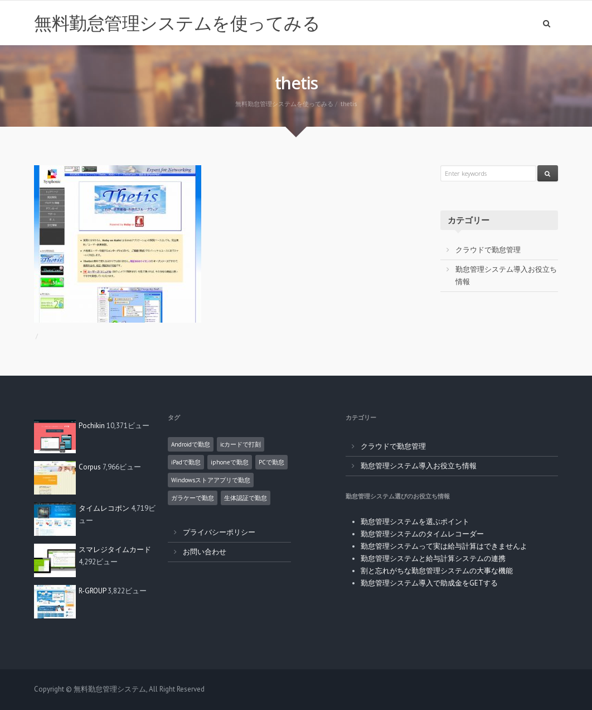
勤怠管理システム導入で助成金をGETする (429, 583)
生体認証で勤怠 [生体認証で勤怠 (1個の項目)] (245, 498)
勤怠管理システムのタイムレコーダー (422, 534)
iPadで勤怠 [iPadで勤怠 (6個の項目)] (186, 462)
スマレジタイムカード (115, 549)
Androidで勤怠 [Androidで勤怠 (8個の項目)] (190, 444)
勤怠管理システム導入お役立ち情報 (419, 466)
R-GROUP (92, 591)
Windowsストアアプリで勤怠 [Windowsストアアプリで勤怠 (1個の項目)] (210, 480)
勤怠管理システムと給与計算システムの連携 (433, 558)
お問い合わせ (204, 552)
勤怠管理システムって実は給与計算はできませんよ (444, 546)
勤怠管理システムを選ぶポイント (415, 521)
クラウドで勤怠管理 (488, 250)
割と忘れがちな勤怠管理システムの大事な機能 (437, 570)
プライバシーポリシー (219, 532)
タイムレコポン (104, 508)
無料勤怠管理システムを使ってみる (177, 23)
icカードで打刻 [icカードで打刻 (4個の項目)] (240, 444)
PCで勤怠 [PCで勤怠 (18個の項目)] (271, 462)
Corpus (90, 467)
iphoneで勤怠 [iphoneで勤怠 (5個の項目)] (230, 462)
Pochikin (92, 425)
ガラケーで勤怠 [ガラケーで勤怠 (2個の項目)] (192, 498)
